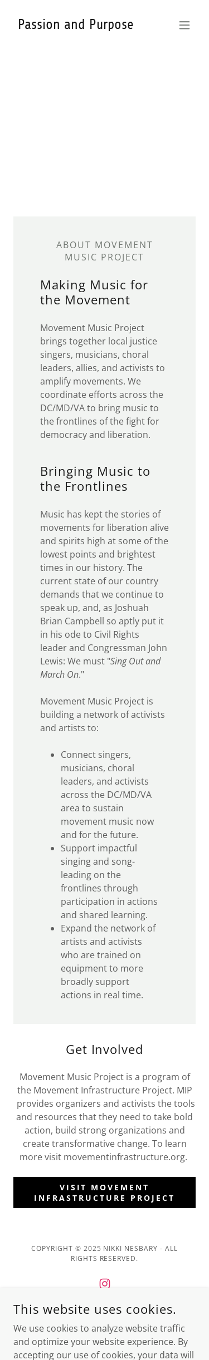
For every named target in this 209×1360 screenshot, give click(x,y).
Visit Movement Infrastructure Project (104, 1192)
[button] (184, 25)
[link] (75, 25)
